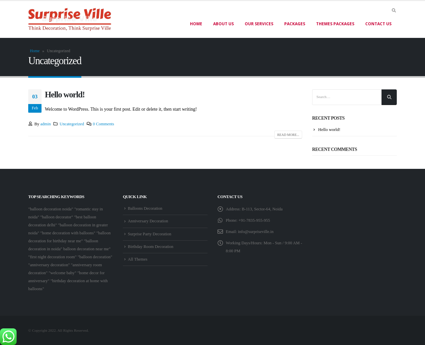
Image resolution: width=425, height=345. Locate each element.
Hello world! (65, 94)
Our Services (259, 24)
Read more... (288, 135)
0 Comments (103, 124)
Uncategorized (72, 124)
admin (45, 124)
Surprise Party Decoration (149, 234)
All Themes (137, 259)
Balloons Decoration (145, 208)
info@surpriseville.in (256, 231)
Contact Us (378, 24)
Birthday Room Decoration (150, 246)
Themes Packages (335, 24)
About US (223, 24)
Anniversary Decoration (148, 221)
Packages (294, 24)
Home (196, 24)
